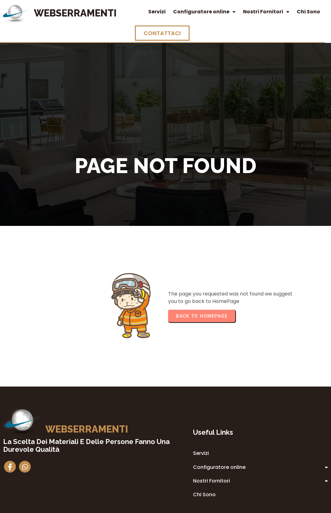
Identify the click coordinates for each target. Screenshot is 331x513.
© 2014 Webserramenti (165, 507)
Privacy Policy (203, 456)
